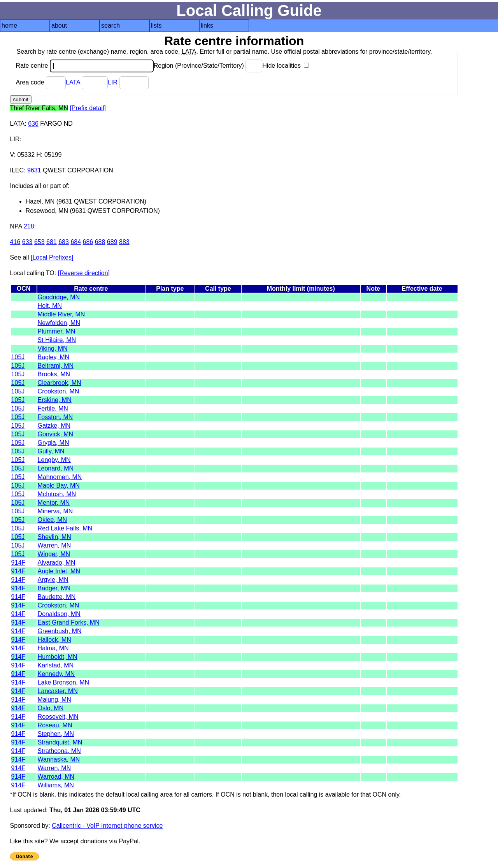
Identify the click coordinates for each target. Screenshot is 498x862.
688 (100, 242)
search (110, 25)
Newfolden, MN (59, 323)
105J (18, 357)
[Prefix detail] (87, 108)
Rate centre (85, 65)
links (207, 25)
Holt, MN (50, 305)
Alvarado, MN (56, 562)
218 (29, 226)
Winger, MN (54, 554)
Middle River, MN (61, 314)
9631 (34, 170)
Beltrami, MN (56, 365)
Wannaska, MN (59, 759)
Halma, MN (53, 648)
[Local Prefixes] (52, 257)
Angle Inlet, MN (59, 571)
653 (39, 242)
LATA (73, 82)
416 (15, 242)
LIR (112, 82)
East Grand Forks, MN (69, 622)
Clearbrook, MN (59, 382)
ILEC (17, 170)
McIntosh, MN (57, 494)
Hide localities (285, 65)
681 (51, 242)
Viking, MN (53, 348)
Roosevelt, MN (58, 716)
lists (156, 25)
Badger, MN (54, 588)
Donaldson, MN (59, 614)
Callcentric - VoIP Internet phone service (107, 825)
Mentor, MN (54, 502)
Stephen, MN (56, 733)
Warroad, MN (56, 776)
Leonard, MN (56, 468)
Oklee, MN (52, 519)
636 (33, 123)
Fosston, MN (55, 417)
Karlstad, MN (56, 665)
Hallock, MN (54, 639)
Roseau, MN (55, 725)
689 (112, 242)
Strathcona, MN (59, 751)
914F (18, 562)
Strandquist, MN (60, 742)
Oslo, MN (51, 708)
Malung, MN (54, 699)
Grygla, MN (53, 442)
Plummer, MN (56, 331)
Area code (41, 82)
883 (124, 242)
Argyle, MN (53, 579)
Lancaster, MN (58, 691)
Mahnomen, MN (60, 477)
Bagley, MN (54, 357)
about (59, 25)
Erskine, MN (55, 400)
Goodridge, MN (59, 297)
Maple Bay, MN (59, 485)
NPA (16, 226)
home (9, 25)
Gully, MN (51, 451)
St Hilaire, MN (57, 340)
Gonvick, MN (56, 434)
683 (63, 242)
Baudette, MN (57, 596)
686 (88, 242)
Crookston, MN (58, 391)
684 (75, 242)
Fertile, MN (53, 408)
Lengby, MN (54, 459)
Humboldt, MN (57, 656)
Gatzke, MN (54, 425)
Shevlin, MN (54, 537)
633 (27, 242)
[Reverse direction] (84, 273)
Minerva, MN (55, 511)
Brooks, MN (54, 374)
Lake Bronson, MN (63, 682)
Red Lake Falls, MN (65, 528)
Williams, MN (56, 785)
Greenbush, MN (60, 631)
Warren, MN (54, 545)
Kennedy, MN (56, 674)
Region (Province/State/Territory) (208, 65)
